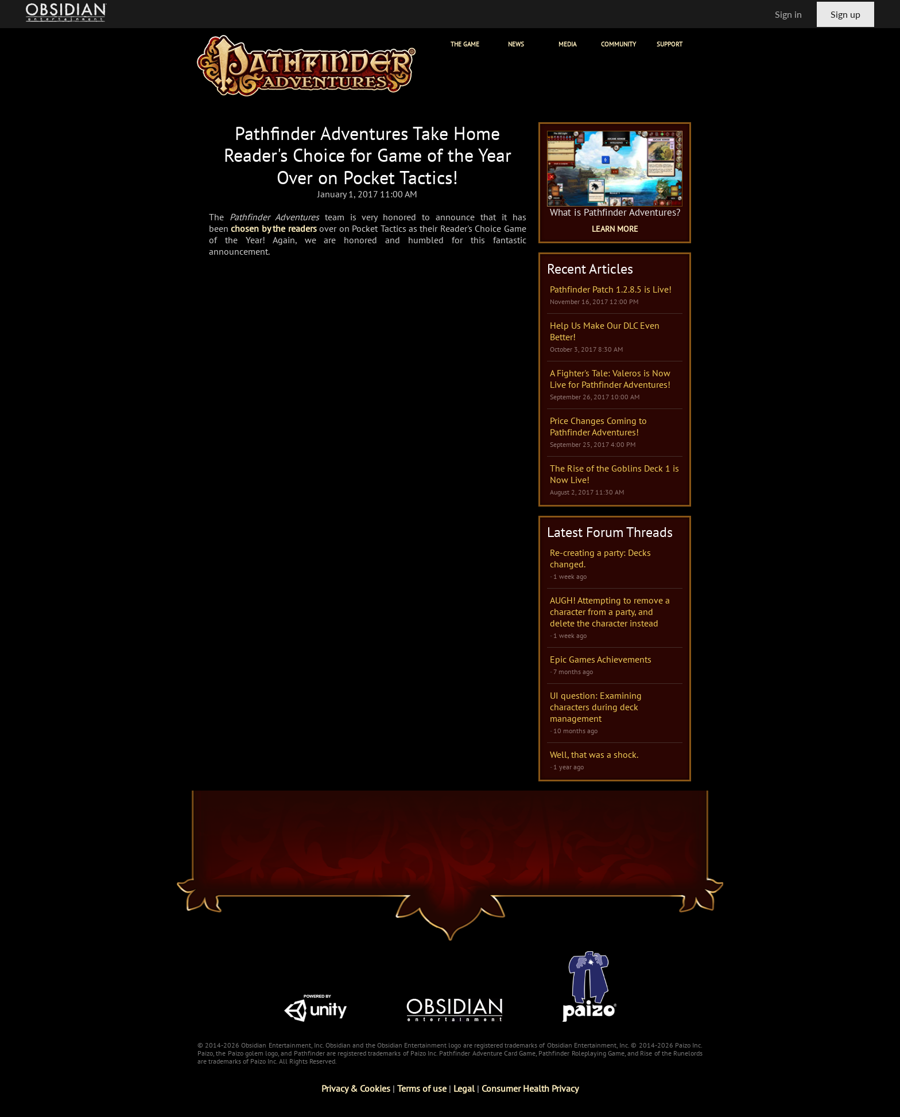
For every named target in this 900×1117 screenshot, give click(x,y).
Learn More (615, 229)
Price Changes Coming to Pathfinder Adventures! (598, 426)
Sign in (788, 14)
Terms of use (422, 1088)
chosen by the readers (273, 228)
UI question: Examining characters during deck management (596, 707)
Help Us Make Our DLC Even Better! (605, 331)
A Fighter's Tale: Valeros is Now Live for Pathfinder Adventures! (610, 378)
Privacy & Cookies (355, 1088)
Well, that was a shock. (594, 754)
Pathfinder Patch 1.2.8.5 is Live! (611, 289)
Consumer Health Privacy (530, 1088)
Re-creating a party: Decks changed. (600, 558)
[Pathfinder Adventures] (306, 66)
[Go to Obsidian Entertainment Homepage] (66, 14)
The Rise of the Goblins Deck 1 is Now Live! (614, 473)
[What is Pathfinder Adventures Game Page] (614, 169)
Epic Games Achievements (600, 659)
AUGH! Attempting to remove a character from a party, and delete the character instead (610, 611)
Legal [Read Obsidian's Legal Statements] (464, 1088)
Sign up (845, 14)
